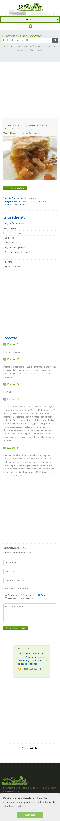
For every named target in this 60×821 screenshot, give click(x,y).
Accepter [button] (30, 814)
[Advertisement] (30, 84)
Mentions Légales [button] (14, 806)
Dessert (14, 133)
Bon (41, 595)
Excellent (27, 598)
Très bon (10, 598)
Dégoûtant (11, 595)
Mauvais (26, 595)
